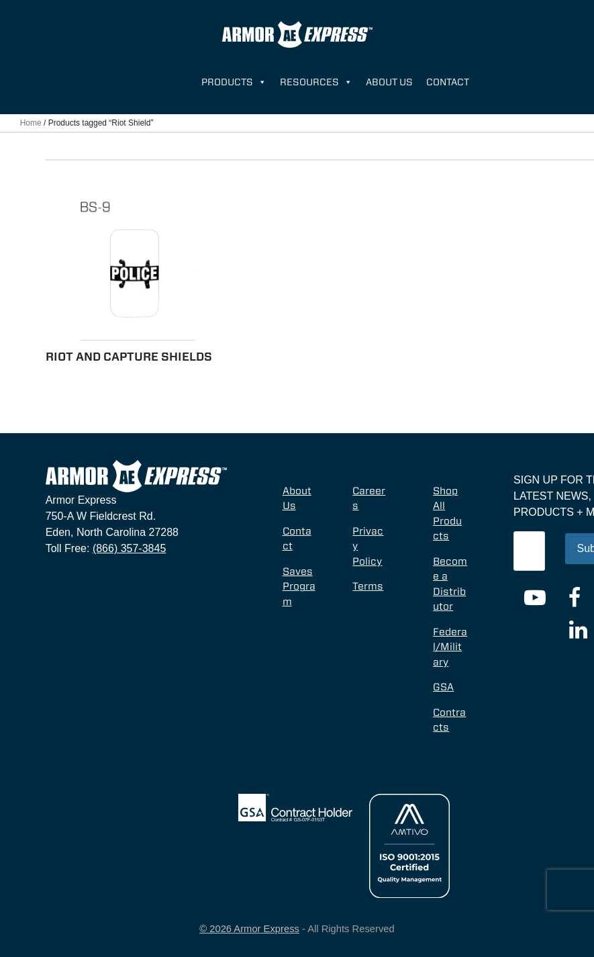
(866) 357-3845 (129, 548)
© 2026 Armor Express (249, 928)
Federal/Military (450, 647)
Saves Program (299, 586)
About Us (389, 82)
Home (31, 123)
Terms (367, 586)
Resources (316, 82)
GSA (443, 687)
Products (233, 82)
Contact (447, 82)
